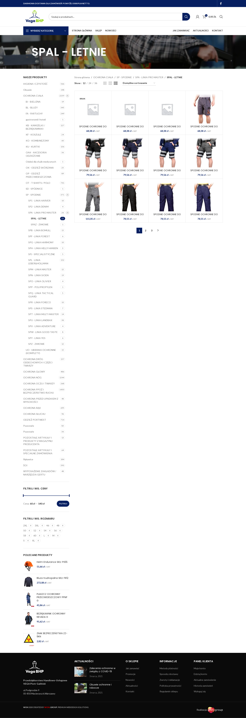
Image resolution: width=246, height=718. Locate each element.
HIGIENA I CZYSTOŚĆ (35, 83)
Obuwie (27, 89)
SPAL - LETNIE (38, 218)
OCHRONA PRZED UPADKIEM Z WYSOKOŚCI (40, 400)
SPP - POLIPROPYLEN (40, 287)
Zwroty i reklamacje (170, 679)
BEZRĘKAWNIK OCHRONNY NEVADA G (51, 615)
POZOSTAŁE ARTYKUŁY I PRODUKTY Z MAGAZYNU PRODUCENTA (38, 441)
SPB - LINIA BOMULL (39, 230)
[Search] (119, 17)
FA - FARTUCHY (34, 113)
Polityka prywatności (170, 685)
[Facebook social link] (221, 3)
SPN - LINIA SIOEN (38, 275)
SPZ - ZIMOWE (36, 343)
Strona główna (82, 77)
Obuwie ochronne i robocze (100, 686)
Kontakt (130, 691)
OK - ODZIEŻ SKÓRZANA (40, 167)
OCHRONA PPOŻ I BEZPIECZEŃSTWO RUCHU (38, 391)
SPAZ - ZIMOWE (40, 224)
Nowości (130, 679)
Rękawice (28, 459)
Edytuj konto (200, 674)
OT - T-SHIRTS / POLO (38, 182)
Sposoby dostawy (169, 674)
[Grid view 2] (105, 83)
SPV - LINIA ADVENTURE (42, 326)
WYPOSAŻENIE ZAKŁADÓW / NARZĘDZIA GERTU (39, 473)
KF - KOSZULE (33, 134)
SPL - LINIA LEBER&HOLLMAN (38, 262)
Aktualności (132, 685)
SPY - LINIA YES (36, 338)
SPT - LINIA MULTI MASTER (43, 314)
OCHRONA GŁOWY (34, 371)
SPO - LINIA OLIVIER (39, 281)
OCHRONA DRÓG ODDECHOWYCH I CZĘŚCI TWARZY (38, 362)
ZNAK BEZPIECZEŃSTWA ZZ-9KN (52, 635)
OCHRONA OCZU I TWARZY (39, 383)
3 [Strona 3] (151, 230)
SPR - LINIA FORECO (39, 302)
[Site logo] (34, 16)
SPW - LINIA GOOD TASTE (43, 332)
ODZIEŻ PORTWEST (34, 419)
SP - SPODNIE (33, 194)
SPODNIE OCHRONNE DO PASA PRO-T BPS (130, 216)
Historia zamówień (203, 685)
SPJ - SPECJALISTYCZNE (41, 254)
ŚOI (25, 465)
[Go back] (27, 52)
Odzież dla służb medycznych (41, 161)
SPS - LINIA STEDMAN (40, 308)
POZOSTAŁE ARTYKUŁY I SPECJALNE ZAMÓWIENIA (37, 452)
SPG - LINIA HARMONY (41, 242)
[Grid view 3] (110, 83)
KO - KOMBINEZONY (37, 140)
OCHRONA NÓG (32, 377)
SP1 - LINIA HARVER (39, 200)
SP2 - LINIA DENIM (38, 206)
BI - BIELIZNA (33, 101)
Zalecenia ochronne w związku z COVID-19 (102, 670)
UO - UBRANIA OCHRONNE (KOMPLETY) (41, 351)
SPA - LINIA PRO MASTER (42, 212)
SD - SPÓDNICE (34, 188)
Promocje (130, 674)
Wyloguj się (200, 691)
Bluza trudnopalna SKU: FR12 (52, 578)
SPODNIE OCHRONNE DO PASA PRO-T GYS (167, 216)
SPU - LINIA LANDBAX (40, 320)
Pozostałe (28, 425)
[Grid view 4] (115, 83)
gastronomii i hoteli (36, 119)
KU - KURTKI (33, 146)
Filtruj (63, 503)
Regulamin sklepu (169, 691)
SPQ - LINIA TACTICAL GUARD (41, 295)
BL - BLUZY (32, 107)
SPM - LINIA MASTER (39, 269)
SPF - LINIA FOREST (39, 236)
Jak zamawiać (132, 668)
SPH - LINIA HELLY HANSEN (43, 248)
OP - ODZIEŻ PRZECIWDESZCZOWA (38, 175)
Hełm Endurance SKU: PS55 (52, 562)
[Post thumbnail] (80, 672)
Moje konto (200, 668)
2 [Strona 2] (145, 230)
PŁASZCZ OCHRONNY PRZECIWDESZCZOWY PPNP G (52, 597)
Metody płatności (169, 668)
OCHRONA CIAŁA (33, 95)
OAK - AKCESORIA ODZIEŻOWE (36, 154)
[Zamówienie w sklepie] (139, 83)
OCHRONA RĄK (32, 407)
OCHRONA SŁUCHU (34, 413)
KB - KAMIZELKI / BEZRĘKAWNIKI (35, 127)
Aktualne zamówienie (205, 679)
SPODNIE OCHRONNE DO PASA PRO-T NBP (204, 216)
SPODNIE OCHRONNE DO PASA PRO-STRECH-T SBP (93, 216)
